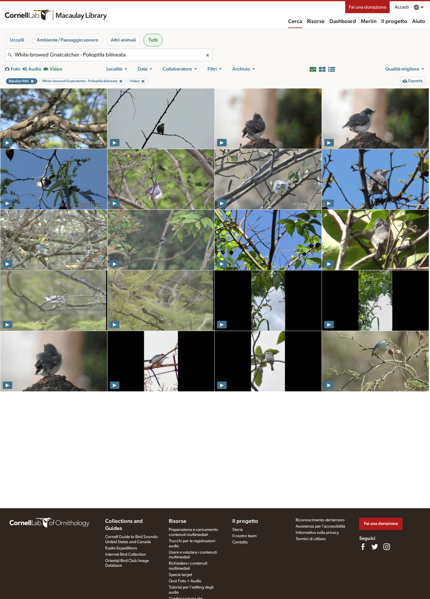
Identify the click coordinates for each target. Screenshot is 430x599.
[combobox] (109, 55)
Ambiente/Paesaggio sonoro (67, 40)
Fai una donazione (367, 7)
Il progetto (394, 21)
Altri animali (123, 40)
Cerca (295, 21)
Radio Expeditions (121, 548)
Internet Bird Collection (125, 554)
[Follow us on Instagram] (386, 546)
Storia (237, 530)
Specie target (180, 575)
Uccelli (17, 40)
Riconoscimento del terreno (320, 520)
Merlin (369, 21)
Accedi (401, 7)
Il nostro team (244, 536)
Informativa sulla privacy (317, 533)
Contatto (240, 542)
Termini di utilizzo (311, 539)
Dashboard (342, 21)
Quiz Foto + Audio (185, 581)
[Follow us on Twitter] (374, 546)
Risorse (316, 21)
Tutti (153, 40)
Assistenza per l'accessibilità (320, 526)
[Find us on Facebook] (362, 546)
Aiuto (418, 21)
